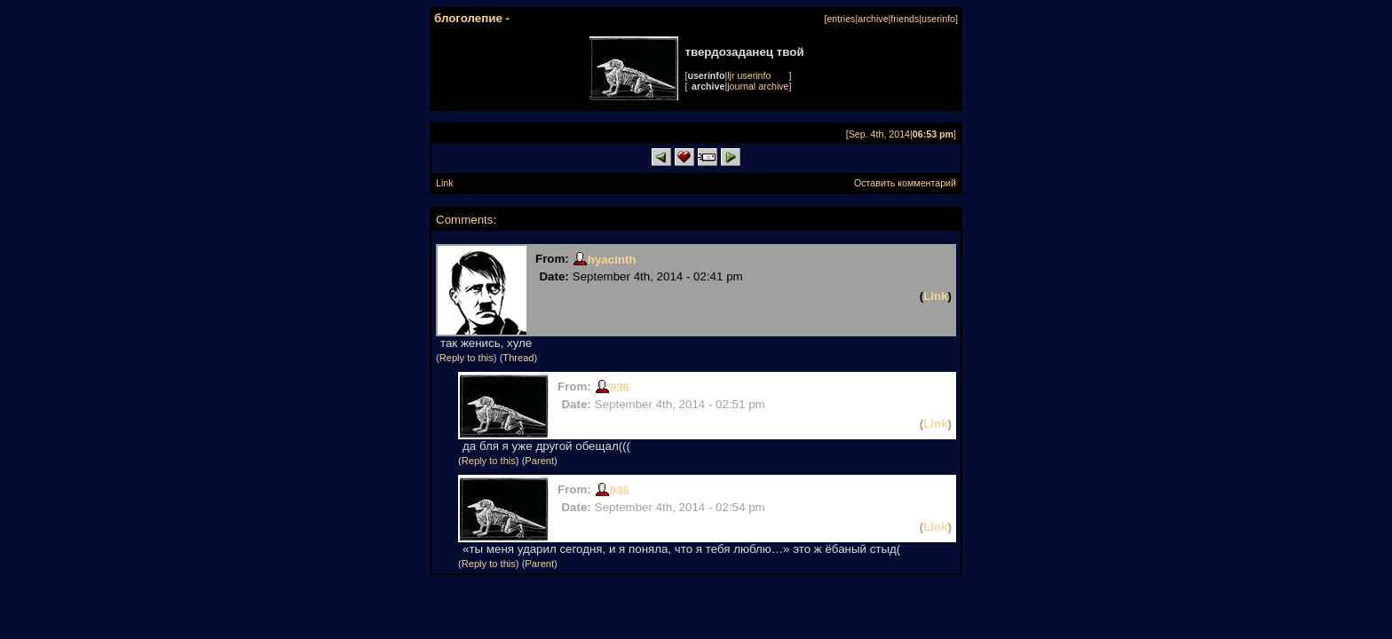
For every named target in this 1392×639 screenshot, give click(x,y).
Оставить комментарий (905, 183)
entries (840, 18)
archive (873, 18)
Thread (518, 357)
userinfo (938, 18)
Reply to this (466, 357)
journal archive (757, 86)
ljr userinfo (749, 75)
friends (904, 18)
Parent (539, 460)
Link (445, 183)
